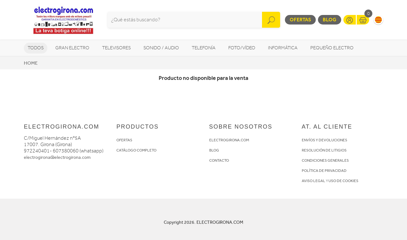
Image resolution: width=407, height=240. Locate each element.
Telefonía (204, 48)
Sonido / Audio (161, 48)
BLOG (214, 150)
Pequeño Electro (332, 48)
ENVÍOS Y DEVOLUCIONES (324, 140)
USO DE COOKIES (343, 181)
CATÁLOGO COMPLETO (136, 150)
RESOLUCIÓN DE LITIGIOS (324, 150)
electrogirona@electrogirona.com (57, 157)
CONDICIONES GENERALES (325, 160)
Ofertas (300, 20)
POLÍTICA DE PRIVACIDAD (324, 170)
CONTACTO (219, 160)
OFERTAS (124, 140)
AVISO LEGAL (313, 181)
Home (31, 63)
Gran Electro (72, 48)
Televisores (116, 48)
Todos (36, 48)
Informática (283, 48)
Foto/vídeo (241, 48)
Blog (329, 20)
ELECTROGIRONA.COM (229, 140)
